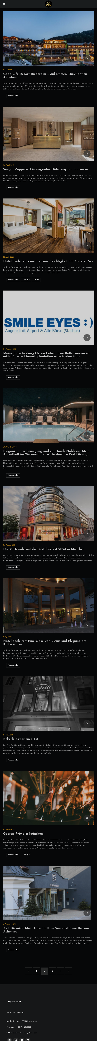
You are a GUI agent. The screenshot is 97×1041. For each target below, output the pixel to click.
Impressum (13, 1001)
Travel (36, 280)
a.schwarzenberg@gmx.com (25, 1033)
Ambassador (14, 96)
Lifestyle (26, 280)
